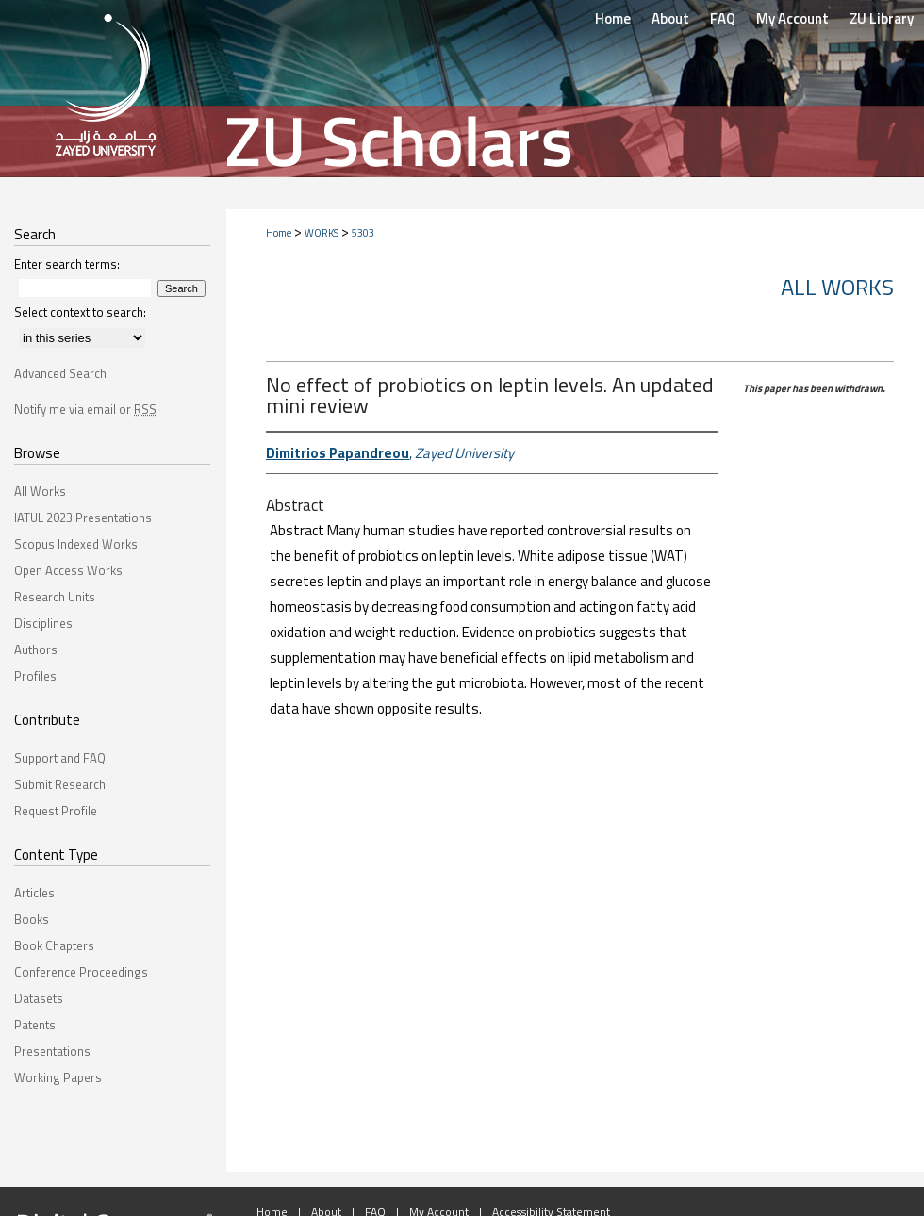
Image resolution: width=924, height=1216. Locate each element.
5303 (363, 232)
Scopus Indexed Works (76, 543)
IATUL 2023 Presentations (83, 517)
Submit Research (60, 784)
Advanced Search (60, 373)
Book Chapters (54, 945)
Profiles (35, 675)
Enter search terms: (67, 264)
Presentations (52, 1051)
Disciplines (43, 623)
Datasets (38, 998)
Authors (36, 649)
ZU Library (882, 18)
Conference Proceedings (81, 971)
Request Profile (55, 810)
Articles (34, 892)
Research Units (54, 596)
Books (31, 919)
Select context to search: (80, 312)
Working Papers (58, 1077)
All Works (837, 287)
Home (278, 232)
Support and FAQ (60, 757)
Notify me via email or (85, 409)
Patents (35, 1024)
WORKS (321, 232)
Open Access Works (68, 570)
